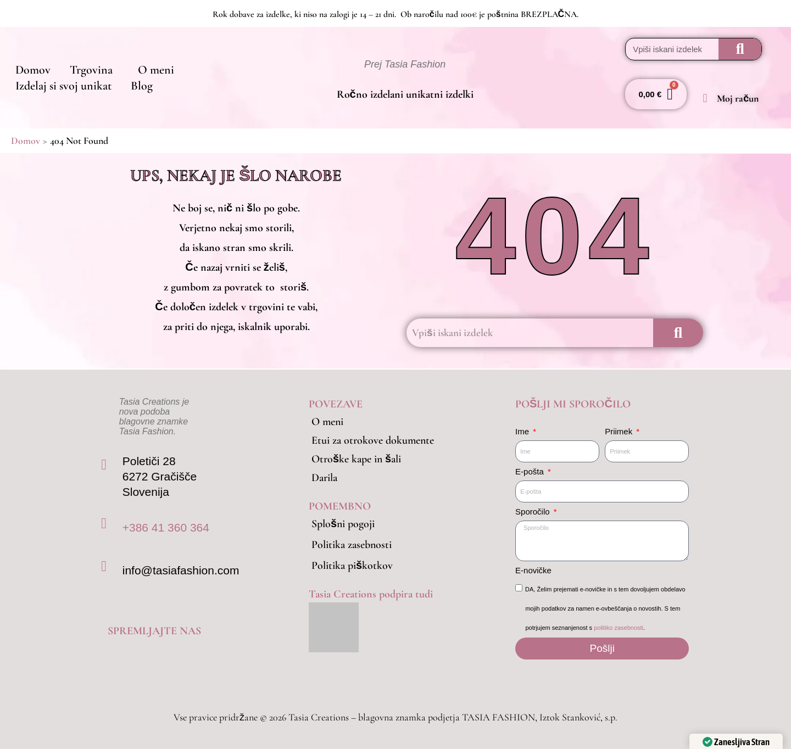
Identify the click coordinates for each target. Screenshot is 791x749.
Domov (29, 64)
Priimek (619, 431)
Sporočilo (533, 511)
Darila (324, 477)
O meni (137, 64)
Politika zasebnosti (351, 544)
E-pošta (530, 471)
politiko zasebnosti (618, 627)
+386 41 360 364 (165, 527)
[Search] (739, 49)
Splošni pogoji (343, 523)
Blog (23, 93)
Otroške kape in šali (356, 459)
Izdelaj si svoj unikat (216, 64)
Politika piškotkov (352, 565)
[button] (83, 64)
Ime (523, 431)
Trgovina (80, 64)
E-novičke (533, 570)
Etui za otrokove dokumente (372, 440)
